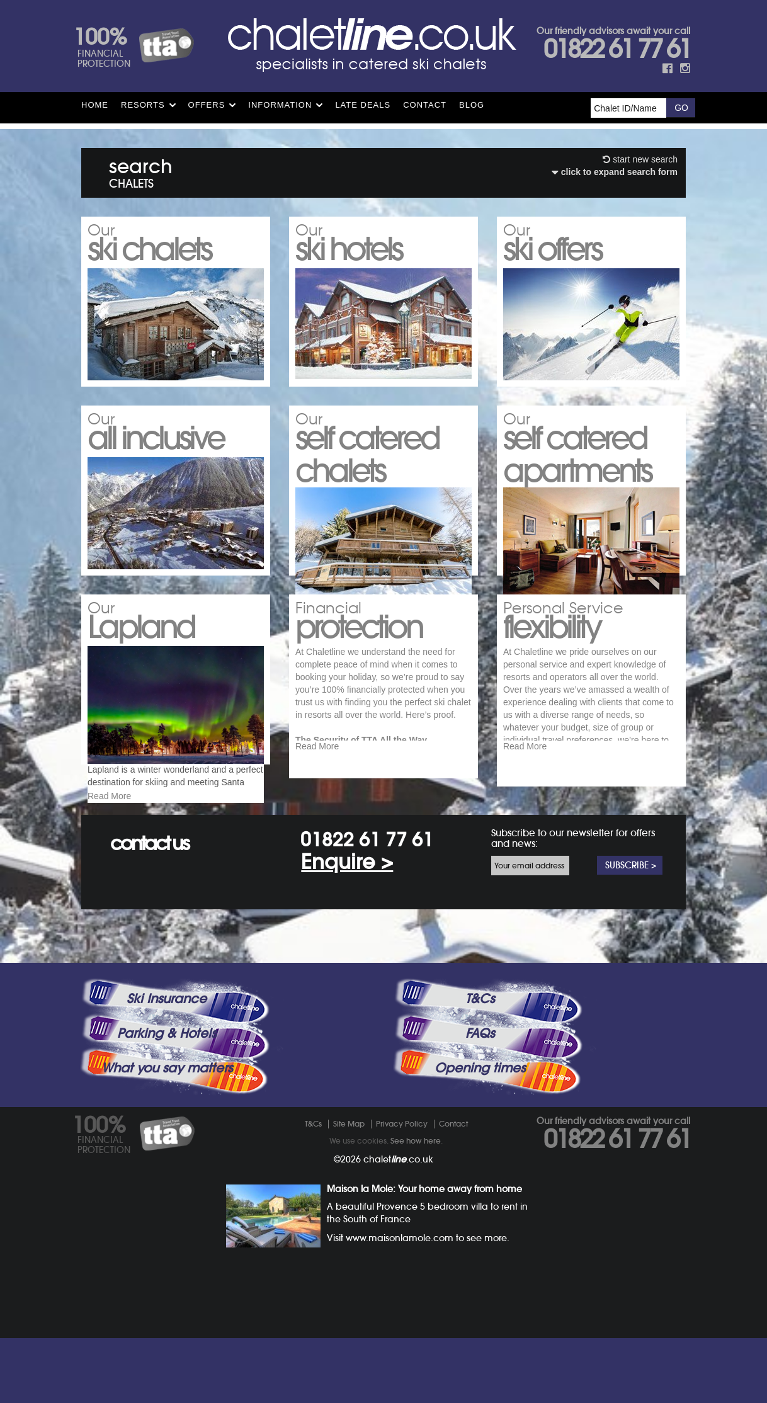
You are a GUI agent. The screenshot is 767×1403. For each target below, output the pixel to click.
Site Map (349, 1188)
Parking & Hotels (166, 1098)
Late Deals (362, 105)
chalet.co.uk (398, 1224)
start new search (640, 159)
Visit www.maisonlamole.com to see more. (418, 1303)
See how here (415, 1205)
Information (280, 105)
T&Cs (479, 1063)
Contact (424, 105)
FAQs (479, 1098)
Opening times (480, 1133)
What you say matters (166, 1133)
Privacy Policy (402, 1188)
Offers (206, 105)
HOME (94, 105)
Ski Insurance (167, 1063)
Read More (109, 832)
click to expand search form (615, 172)
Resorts (143, 105)
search (141, 171)
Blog (471, 105)
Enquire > (347, 927)
